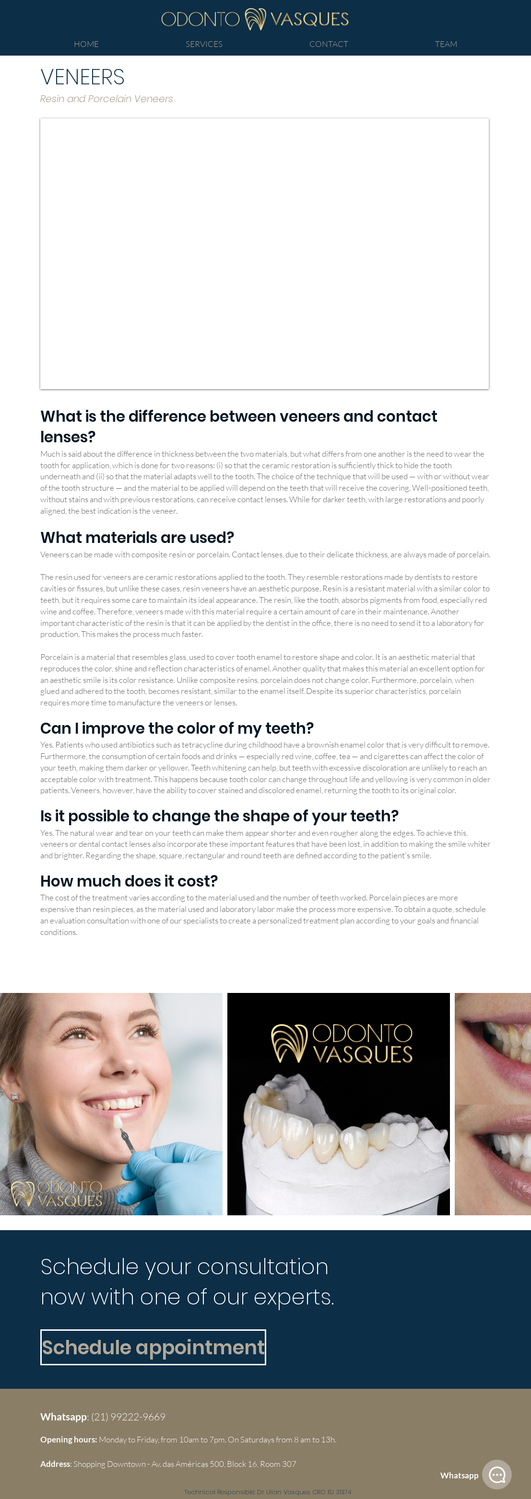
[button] (204, 44)
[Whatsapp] (459, 1475)
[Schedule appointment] (153, 1347)
